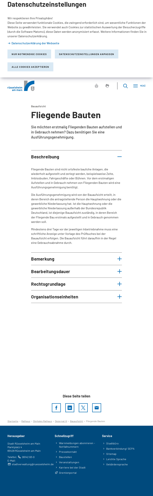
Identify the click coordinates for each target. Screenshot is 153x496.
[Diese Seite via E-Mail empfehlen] (96, 407)
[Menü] (139, 85)
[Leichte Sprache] (96, 85)
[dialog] (76, 38)
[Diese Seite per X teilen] (83, 407)
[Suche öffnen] (125, 85)
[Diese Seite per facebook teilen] (56, 407)
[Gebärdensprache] (107, 85)
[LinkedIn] (69, 407)
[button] (76, 156)
